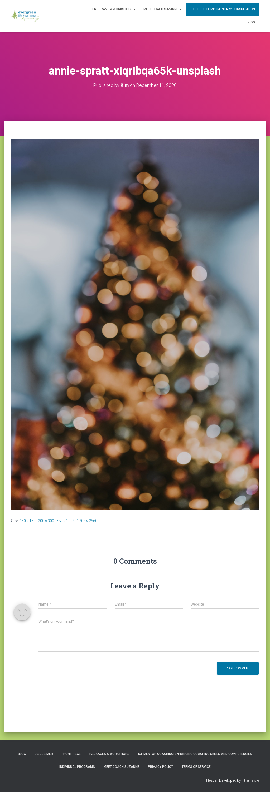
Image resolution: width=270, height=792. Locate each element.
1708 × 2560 (87, 521)
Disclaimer (44, 754)
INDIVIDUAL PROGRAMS (77, 767)
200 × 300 (46, 521)
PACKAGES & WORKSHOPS (109, 754)
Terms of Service (196, 767)
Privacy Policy (160, 767)
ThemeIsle (250, 780)
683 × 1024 (65, 521)
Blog (251, 22)
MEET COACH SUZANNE (162, 9)
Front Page (71, 754)
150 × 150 (28, 521)
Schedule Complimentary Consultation (222, 9)
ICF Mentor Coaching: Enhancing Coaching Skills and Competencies (195, 754)
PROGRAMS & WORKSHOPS (114, 9)
